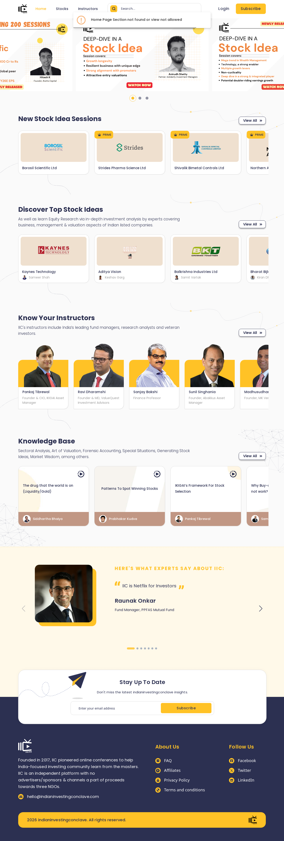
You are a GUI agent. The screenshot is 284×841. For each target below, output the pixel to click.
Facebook (242, 760)
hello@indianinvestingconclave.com (58, 796)
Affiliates (168, 770)
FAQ (163, 760)
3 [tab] (147, 98)
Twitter (240, 770)
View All (252, 121)
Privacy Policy (172, 780)
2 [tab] (139, 98)
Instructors (88, 8)
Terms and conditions (180, 790)
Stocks (62, 8)
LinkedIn (241, 780)
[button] (131, 648)
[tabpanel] (142, 54)
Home (41, 8)
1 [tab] (132, 98)
